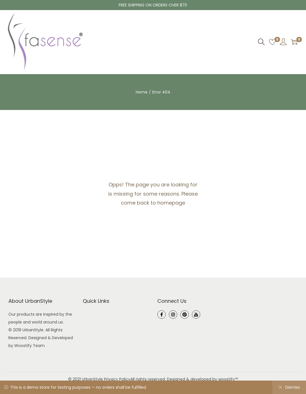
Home (142, 92)
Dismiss (289, 387)
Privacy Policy (117, 379)
